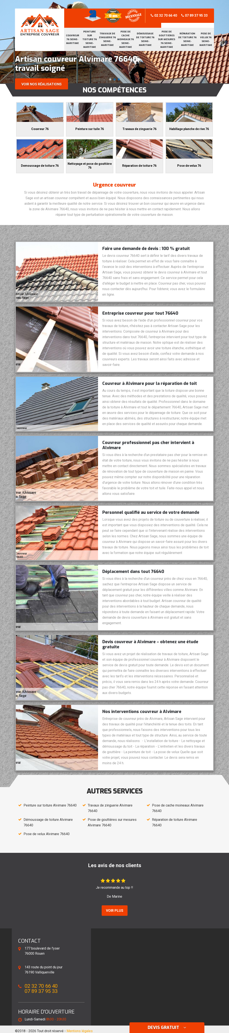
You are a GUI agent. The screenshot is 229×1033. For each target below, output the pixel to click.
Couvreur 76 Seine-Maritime (72, 39)
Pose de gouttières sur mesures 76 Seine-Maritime (166, 39)
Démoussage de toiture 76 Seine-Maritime (145, 39)
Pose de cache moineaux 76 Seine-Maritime (125, 39)
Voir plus (114, 911)
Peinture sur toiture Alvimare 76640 (50, 805)
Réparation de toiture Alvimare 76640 (174, 822)
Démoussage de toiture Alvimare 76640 (48, 822)
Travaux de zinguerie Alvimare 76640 (110, 808)
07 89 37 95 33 (194, 15)
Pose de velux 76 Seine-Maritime (205, 39)
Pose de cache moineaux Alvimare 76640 (178, 808)
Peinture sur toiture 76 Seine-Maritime (89, 39)
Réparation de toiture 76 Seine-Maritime (187, 39)
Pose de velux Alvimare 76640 (47, 834)
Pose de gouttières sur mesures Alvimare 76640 (112, 822)
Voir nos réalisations (41, 84)
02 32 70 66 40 (164, 15)
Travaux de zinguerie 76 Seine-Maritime (107, 39)
